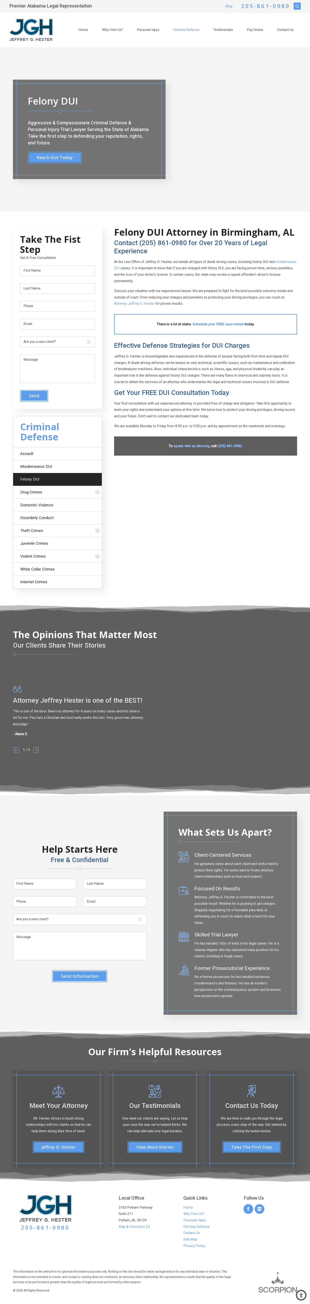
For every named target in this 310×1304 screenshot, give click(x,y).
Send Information (79, 976)
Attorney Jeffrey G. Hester (134, 304)
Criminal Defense (186, 30)
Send (34, 396)
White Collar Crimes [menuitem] (37, 569)
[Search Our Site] (297, 6)
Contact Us (285, 30)
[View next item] (36, 750)
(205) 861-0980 (229, 446)
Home (83, 30)
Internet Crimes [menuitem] (33, 582)
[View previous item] (16, 750)
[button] (301, 1295)
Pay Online (255, 30)
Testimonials (223, 30)
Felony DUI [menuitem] (29, 479)
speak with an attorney (191, 446)
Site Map (190, 1239)
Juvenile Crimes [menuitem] (34, 543)
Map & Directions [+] (134, 1227)
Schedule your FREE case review (218, 324)
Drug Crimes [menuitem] (31, 492)
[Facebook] (248, 1209)
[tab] (97, 492)
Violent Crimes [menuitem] (33, 556)
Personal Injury (148, 30)
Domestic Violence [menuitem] (36, 505)
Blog (228, 6)
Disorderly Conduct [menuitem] (37, 517)
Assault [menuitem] (26, 453)
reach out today (55, 157)
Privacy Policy (194, 1246)
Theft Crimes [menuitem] (31, 530)
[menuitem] (83, 29)
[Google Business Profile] (259, 1209)
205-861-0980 (265, 6)
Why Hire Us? (112, 30)
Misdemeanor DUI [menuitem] (36, 466)
